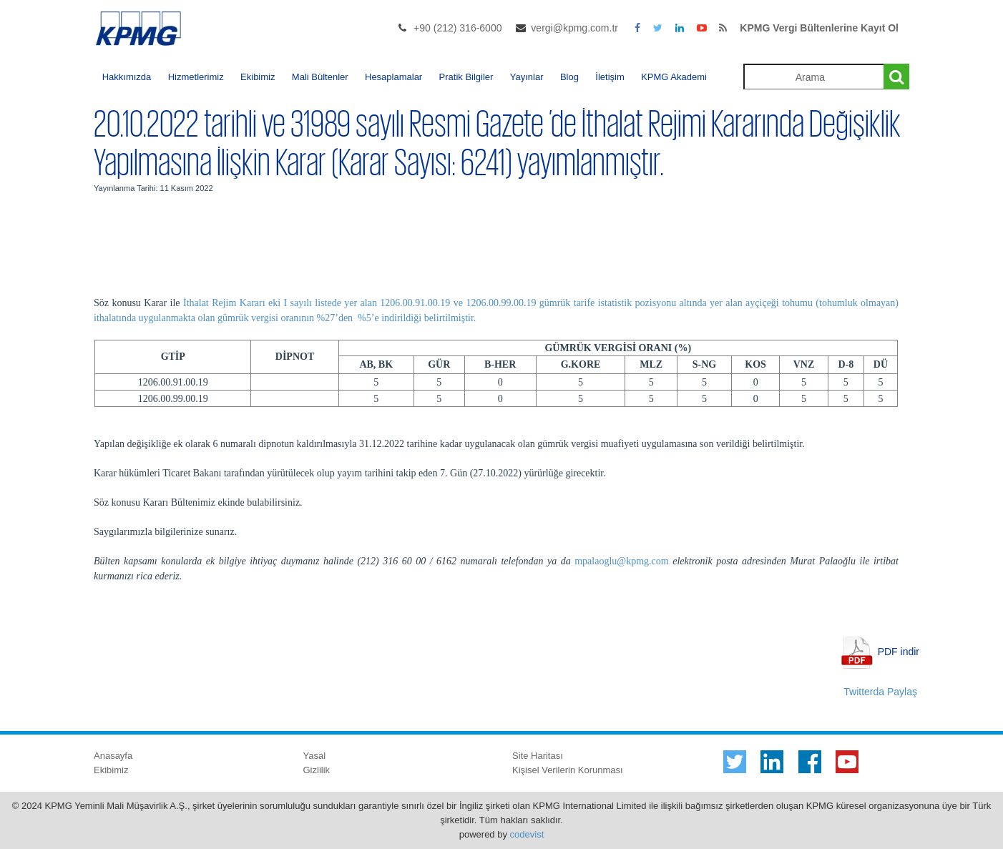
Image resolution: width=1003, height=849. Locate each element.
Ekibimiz (257, 77)
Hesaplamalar (393, 77)
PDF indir (898, 651)
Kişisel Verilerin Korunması (567, 770)
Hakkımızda (127, 77)
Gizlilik (317, 770)
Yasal (314, 755)
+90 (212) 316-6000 (458, 28)
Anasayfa (113, 755)
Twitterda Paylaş (880, 691)
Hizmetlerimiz (196, 77)
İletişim (609, 77)
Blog (569, 77)
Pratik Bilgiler (466, 77)
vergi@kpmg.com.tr (574, 28)
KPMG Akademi (674, 77)
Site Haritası (537, 755)
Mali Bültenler (320, 77)
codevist (527, 834)
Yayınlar (527, 77)
